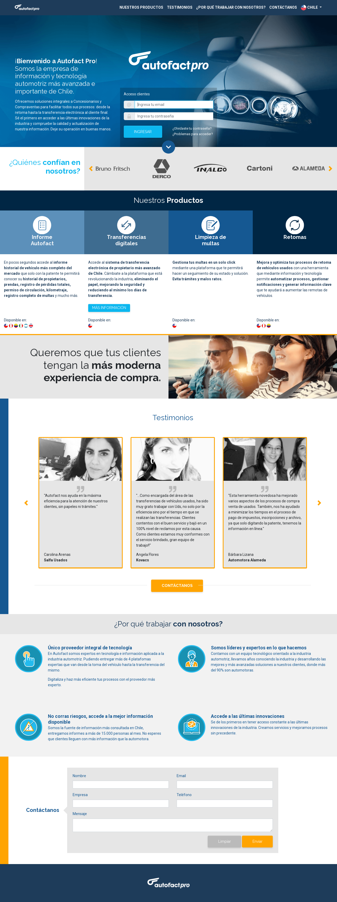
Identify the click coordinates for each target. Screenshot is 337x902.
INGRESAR (143, 132)
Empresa (80, 795)
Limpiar (224, 841)
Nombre (79, 776)
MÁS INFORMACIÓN (109, 308)
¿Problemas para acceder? (192, 134)
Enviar (257, 841)
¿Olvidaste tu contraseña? (192, 128)
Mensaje (80, 814)
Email (181, 776)
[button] (311, 7)
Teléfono (184, 795)
